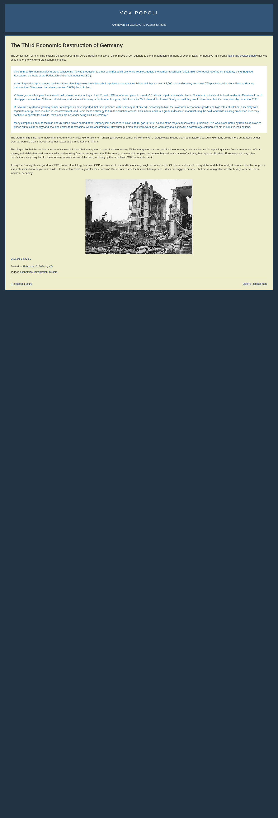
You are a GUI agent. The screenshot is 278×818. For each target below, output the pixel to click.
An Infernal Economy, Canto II (245, 401)
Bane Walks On (236, 410)
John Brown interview (18, 543)
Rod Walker (232, 289)
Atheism (232, 678)
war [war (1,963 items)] (23, 806)
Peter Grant (232, 315)
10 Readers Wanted (17, 703)
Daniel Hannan (14, 428)
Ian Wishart (12, 437)
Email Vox (11, 108)
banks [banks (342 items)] (9, 729)
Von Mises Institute (16, 621)
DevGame (11, 573)
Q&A (240, 122)
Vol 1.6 (9, 393)
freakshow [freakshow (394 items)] (12, 763)
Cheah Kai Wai (257, 311)
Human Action (235, 367)
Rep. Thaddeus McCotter (20, 490)
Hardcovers (12, 354)
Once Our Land (236, 418)
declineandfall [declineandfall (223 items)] (18, 753)
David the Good (258, 302)
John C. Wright (234, 298)
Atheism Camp (236, 698)
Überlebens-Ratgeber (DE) (243, 264)
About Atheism (236, 706)
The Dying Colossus (239, 422)
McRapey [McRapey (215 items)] (32, 773)
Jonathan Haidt (14, 461)
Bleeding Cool (13, 515)
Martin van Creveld (236, 294)
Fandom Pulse (236, 117)
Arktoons (232, 103)
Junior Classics (36, 180)
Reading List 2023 (238, 533)
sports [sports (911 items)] (21, 792)
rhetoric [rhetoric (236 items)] (28, 783)
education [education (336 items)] (36, 758)
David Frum (12, 476)
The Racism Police (16, 699)
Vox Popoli (139, 12)
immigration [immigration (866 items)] (31, 767)
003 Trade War (14, 315)
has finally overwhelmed (151, 59)
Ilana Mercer (12, 534)
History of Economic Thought (244, 363)
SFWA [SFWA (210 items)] (24, 788)
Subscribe (263, 103)
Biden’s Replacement (200, 335)
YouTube (28, 330)
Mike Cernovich (234, 302)
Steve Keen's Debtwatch (19, 631)
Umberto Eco (13, 418)
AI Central (233, 98)
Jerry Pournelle (234, 311)
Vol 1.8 (9, 401)
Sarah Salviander (259, 315)
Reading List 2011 (238, 570)
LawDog (254, 324)
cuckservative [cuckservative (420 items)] (15, 748)
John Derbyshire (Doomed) (21, 452)
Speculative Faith (15, 519)
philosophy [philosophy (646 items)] (37, 777)
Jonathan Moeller (259, 294)
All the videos (13, 330)
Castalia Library (236, 112)
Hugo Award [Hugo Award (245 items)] (11, 767)
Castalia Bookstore (16, 190)
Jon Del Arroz (257, 328)
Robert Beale (233, 324)
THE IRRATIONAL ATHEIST (244, 355)
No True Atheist (236, 690)
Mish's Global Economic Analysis (24, 626)
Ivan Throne (233, 319)
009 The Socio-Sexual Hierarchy (24, 275)
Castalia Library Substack (20, 161)
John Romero (13, 466)
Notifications (247, 103)
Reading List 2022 (238, 537)
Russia (106, 323)
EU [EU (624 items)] (46, 758)
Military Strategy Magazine (21, 577)
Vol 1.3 (9, 380)
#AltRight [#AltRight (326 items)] (11, 725)
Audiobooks (12, 350)
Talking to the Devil (16, 524)
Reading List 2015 (238, 554)
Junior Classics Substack (20, 171)
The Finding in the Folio (19, 694)
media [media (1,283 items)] (12, 777)
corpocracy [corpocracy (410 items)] (34, 744)
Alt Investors (12, 538)
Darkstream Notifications (19, 141)
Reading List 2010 (238, 574)
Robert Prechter (35, 597)
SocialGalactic (257, 112)
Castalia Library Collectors (21, 195)
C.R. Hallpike (233, 328)
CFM (250, 117)
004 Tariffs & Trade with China (23, 310)
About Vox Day (14, 113)
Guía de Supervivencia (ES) (244, 259)
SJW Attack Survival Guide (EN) (246, 255)
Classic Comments (16, 635)
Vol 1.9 (9, 405)
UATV (231, 107)
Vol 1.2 (9, 376)
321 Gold (10, 616)
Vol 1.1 (9, 372)
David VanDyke (234, 306)
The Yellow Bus (236, 406)
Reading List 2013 (238, 562)
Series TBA (22, 185)
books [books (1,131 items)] (20, 729)
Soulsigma (11, 137)
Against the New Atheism (243, 359)
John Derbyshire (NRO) (19, 457)
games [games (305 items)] (24, 763)
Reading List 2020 (238, 541)
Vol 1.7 (9, 397)
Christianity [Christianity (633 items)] (34, 734)
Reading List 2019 (238, 545)
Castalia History (35, 176)
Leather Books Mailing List (21, 199)
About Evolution (236, 710)
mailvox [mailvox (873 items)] (19, 772)
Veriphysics (12, 118)
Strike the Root (14, 529)
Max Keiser (11, 495)
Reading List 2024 (238, 529)
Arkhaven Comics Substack (21, 166)
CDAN (259, 117)
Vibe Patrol (11, 132)
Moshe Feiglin (13, 433)
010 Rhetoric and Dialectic (21, 270)
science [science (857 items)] (12, 787)
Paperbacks (12, 359)
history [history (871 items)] (36, 762)
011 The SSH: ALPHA (18, 265)
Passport (31, 612)
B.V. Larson (256, 306)
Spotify (34, 132)
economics (78, 323)
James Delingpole (15, 447)
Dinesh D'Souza (14, 442)
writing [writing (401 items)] (42, 807)
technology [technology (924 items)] (16, 797)
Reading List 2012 (238, 566)
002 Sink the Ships (16, 320)
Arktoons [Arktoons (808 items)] (26, 724)
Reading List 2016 (238, 549)
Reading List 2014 (238, 558)
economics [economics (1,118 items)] (17, 757)
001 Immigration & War (18, 325)
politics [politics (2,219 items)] (14, 782)
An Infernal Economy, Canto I (245, 397)
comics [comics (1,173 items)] (33, 738)
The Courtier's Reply (239, 694)
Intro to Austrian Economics (243, 379)
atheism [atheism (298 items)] (41, 725)
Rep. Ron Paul (14, 485)
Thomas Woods (14, 480)
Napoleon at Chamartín (19, 689)
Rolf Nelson (256, 298)
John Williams (13, 471)
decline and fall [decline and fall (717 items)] (26, 750)
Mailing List (36, 190)
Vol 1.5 (9, 388)
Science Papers (14, 122)
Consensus (234, 702)
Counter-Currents (15, 548)
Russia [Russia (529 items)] (39, 783)
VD (103, 317)
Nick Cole (255, 289)
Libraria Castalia (14, 180)
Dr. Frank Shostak (36, 607)
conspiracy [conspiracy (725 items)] (15, 743)
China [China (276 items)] (19, 734)
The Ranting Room (16, 553)
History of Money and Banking (245, 375)
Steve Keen (256, 319)
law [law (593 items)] (8, 772)
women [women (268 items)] (32, 807)
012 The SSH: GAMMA (19, 260)
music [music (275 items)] (23, 777)
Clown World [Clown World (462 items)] (15, 739)
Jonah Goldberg (14, 423)
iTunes (24, 132)
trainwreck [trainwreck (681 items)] (37, 797)
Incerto (9, 185)
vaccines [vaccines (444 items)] (16, 802)
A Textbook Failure (74, 335)
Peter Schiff (33, 602)
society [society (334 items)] (9, 793)
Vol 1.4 (9, 384)
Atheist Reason (236, 686)
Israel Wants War (15, 684)
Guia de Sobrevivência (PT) (244, 269)
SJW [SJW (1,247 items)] (33, 787)
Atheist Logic (235, 682)
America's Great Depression (244, 371)
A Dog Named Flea (238, 414)
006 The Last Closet (17, 297)
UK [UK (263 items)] (6, 802)
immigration (93, 323)
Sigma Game (249, 98)
